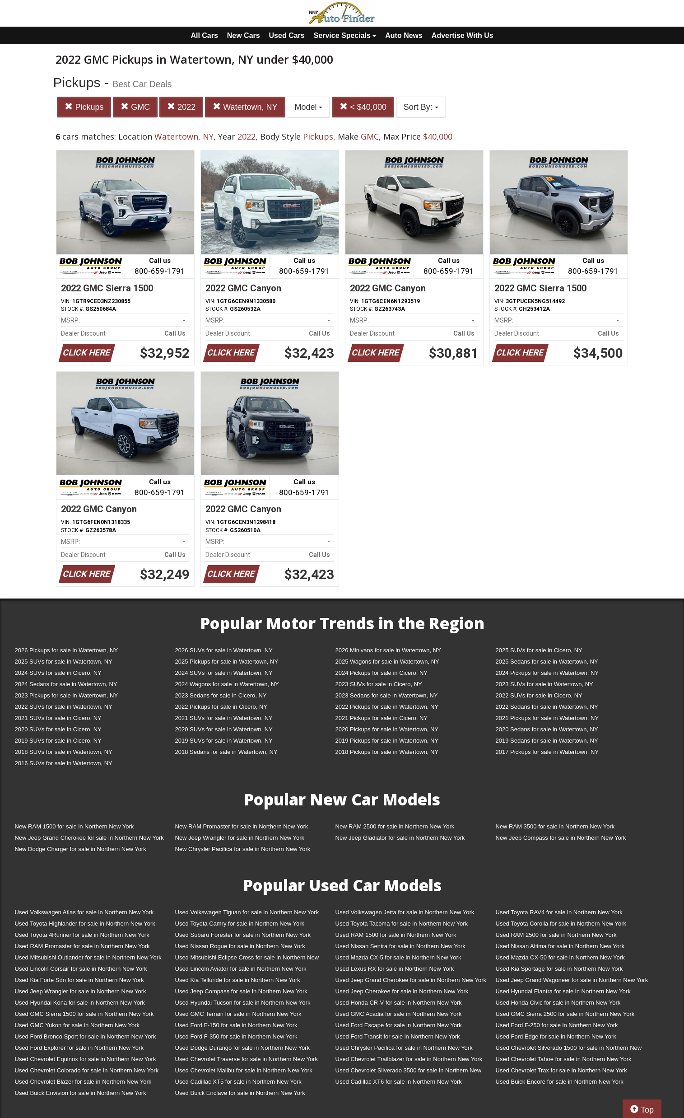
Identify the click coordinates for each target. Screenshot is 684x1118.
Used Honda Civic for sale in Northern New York (558, 1002)
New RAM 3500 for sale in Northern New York (555, 826)
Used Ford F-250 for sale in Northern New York (557, 1025)
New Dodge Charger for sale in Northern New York (80, 849)
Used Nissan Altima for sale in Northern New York (560, 946)
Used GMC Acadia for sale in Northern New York (398, 1013)
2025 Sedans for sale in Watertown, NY (547, 661)
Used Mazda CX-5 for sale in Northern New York (398, 957)
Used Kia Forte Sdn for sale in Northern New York (79, 980)
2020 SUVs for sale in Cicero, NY (58, 729)
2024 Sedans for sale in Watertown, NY (66, 684)
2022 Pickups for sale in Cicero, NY (221, 706)
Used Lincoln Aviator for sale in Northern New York (241, 968)
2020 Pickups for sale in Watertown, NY (387, 729)
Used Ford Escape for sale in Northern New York (398, 1025)
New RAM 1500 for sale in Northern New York (74, 826)
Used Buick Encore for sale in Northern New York (560, 1081)
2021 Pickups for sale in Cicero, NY (381, 718)
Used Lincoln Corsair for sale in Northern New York (81, 968)
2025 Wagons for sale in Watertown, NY (387, 661)
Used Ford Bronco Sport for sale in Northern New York (85, 1036)
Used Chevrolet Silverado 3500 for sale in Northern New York (408, 1072)
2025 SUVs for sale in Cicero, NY (539, 650)
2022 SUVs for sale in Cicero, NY (539, 695)
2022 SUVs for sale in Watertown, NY (63, 706)
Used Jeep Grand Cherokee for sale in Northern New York (411, 980)
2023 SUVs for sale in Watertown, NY (544, 684)
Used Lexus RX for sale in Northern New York (394, 968)
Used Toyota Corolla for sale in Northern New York (561, 923)
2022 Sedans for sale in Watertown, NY (547, 706)
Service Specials (345, 35)
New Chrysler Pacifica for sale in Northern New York (243, 849)
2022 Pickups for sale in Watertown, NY (387, 706)
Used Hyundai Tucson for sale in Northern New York (243, 1002)
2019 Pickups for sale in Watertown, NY (387, 740)
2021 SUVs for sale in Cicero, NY (58, 718)
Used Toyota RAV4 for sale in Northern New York (559, 912)
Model (308, 107)
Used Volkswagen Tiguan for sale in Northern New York (247, 912)
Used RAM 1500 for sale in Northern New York (395, 934)
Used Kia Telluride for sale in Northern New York (237, 980)
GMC (135, 107)
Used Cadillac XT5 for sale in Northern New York (238, 1081)
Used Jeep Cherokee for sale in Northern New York (402, 991)
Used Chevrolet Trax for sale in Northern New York (561, 1070)
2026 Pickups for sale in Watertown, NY (66, 650)
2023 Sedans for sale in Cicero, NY (221, 695)
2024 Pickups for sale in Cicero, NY (381, 672)
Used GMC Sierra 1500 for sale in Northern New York (84, 1013)
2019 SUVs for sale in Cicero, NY (58, 740)
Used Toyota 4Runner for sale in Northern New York (82, 934)
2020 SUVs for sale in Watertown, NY (224, 729)
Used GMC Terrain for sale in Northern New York (238, 1013)
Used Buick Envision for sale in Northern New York (80, 1093)
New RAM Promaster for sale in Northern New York (241, 826)
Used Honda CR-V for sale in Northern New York (398, 1002)
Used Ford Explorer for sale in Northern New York (79, 1047)
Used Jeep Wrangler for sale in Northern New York (80, 991)
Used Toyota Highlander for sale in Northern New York (85, 923)
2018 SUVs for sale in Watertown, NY (63, 751)
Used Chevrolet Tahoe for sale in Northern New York (564, 1059)
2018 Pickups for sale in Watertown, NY (387, 751)
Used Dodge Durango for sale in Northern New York (242, 1047)
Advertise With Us (462, 35)
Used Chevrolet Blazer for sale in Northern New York (83, 1081)
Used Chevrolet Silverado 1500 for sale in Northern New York (569, 1049)
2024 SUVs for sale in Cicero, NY (58, 672)
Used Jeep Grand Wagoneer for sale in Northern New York (572, 980)
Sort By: (421, 107)
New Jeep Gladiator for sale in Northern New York (400, 837)
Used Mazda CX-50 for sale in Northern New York (560, 957)
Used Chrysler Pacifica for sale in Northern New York (404, 1047)
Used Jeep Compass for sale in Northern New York (241, 991)
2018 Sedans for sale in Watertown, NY (226, 751)
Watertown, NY (245, 107)
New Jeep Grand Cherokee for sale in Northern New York (89, 837)
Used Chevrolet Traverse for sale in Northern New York (246, 1059)
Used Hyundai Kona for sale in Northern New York (80, 1002)
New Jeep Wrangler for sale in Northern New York (240, 837)
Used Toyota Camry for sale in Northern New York (240, 923)
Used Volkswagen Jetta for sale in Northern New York (405, 912)
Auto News (404, 35)
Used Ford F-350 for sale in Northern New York (236, 1036)
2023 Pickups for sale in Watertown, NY (66, 695)
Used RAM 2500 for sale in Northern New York (556, 934)
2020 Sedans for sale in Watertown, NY (547, 729)
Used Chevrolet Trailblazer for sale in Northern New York (409, 1059)
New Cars (243, 35)
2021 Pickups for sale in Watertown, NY (547, 718)
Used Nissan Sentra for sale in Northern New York (400, 946)
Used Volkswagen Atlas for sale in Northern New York (84, 912)
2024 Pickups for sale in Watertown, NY (547, 672)
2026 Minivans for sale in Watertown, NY (388, 650)
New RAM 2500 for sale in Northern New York (395, 826)
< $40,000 (363, 107)
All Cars (204, 35)
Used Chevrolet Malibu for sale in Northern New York (243, 1070)
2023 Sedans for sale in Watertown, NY (386, 695)
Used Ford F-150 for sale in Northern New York (236, 1025)
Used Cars (287, 35)
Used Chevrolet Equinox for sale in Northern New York (85, 1059)
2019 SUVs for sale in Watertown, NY (224, 740)
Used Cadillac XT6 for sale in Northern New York (398, 1081)
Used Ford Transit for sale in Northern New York (397, 1036)
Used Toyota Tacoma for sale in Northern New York (401, 923)
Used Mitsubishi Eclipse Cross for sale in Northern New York (247, 959)
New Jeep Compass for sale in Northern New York (561, 837)
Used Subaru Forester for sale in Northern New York (243, 934)
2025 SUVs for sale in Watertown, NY (63, 661)
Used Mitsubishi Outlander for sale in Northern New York (88, 957)
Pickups (84, 107)
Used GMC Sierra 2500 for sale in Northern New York (565, 1013)
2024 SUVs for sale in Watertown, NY (224, 672)
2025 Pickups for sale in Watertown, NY (227, 661)
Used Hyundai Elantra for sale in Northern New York (563, 991)
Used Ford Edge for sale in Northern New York (556, 1036)
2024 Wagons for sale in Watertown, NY (227, 684)
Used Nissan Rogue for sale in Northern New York (240, 946)
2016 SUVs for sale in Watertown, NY (63, 763)
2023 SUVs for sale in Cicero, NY (378, 684)
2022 (181, 107)
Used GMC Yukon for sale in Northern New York (77, 1025)
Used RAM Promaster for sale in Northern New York (82, 946)
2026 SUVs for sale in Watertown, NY (224, 650)
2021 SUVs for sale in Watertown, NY (224, 718)
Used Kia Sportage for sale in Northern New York (559, 968)
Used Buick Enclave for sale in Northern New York (240, 1093)
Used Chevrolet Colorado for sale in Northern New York (87, 1070)
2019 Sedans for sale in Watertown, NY (547, 740)
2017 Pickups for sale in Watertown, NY (547, 751)
